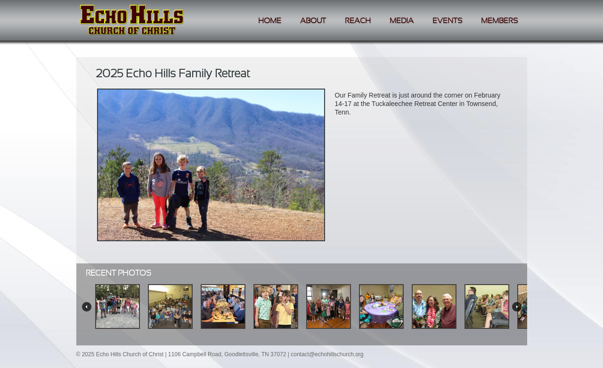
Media (402, 21)
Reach (358, 21)
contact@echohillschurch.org (327, 354)
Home (269, 21)
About (313, 21)
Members (499, 21)
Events (447, 21)
